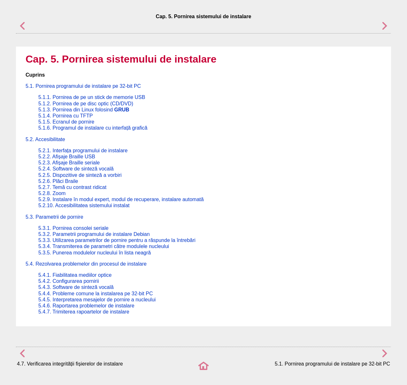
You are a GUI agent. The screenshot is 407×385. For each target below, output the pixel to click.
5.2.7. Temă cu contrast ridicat (72, 187)
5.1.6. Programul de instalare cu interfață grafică (93, 128)
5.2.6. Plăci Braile (58, 181)
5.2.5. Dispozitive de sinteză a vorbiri (80, 175)
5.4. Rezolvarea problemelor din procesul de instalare (86, 264)
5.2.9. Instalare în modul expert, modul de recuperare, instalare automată (121, 199)
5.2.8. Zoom (51, 193)
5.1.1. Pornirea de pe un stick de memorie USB (91, 97)
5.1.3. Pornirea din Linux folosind (83, 109)
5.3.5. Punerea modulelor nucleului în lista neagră (94, 252)
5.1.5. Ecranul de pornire (66, 122)
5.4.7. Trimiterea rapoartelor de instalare (83, 311)
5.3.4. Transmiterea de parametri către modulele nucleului (103, 246)
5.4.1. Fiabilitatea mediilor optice (74, 275)
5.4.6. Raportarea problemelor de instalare (86, 305)
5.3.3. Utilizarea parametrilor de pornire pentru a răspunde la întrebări (117, 240)
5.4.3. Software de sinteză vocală (76, 287)
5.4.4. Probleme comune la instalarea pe (95, 293)
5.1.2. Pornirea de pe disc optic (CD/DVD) (85, 103)
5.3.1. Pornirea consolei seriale (73, 228)
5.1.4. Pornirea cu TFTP (65, 115)
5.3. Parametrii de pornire (54, 217)
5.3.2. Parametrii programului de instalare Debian (94, 234)
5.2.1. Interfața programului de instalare (82, 150)
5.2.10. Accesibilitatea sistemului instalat (83, 205)
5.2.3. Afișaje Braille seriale (69, 162)
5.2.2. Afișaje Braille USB (66, 156)
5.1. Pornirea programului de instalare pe (83, 86)
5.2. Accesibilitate (45, 139)
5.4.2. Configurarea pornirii (68, 281)
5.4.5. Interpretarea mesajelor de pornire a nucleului (97, 299)
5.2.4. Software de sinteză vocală (76, 168)
